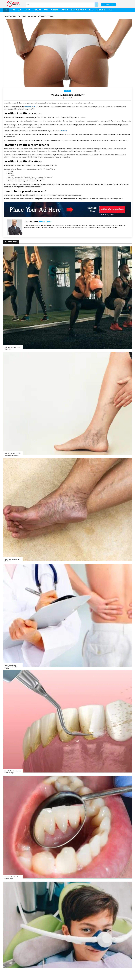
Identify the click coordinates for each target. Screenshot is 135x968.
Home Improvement (78, 10)
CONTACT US (109, 4)
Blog (111, 10)
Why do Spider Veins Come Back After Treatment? (13, 454)
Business (54, 10)
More (91, 10)
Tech (46, 10)
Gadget (27, 10)
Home (8, 16)
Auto (13, 10)
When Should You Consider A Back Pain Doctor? (11, 667)
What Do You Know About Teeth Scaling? (13, 772)
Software (37, 10)
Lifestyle (64, 10)
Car (19, 10)
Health (16, 16)
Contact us (101, 10)
